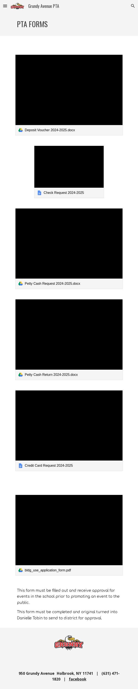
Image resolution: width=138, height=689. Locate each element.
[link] (69, 95)
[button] (5, 6)
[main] (69, 24)
